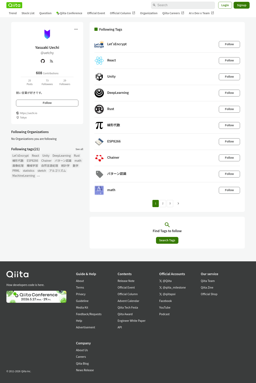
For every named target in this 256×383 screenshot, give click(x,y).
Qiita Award (125, 314)
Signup (241, 5)
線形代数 (18, 160)
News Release (85, 370)
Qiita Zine (207, 287)
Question (45, 13)
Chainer (46, 160)
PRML (16, 170)
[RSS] (51, 61)
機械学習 (32, 165)
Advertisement (85, 327)
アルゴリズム (57, 170)
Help (79, 321)
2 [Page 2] (162, 203)
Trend (13, 13)
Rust (77, 155)
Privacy (80, 294)
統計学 (65, 165)
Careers (81, 357)
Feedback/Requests (89, 314)
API (120, 327)
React (35, 155)
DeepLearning (62, 155)
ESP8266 (32, 160)
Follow (47, 102)
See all (79, 149)
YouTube (164, 307)
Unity (45, 155)
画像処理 (18, 165)
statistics (28, 170)
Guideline (82, 301)
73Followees (47, 82)
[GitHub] (42, 61)
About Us (82, 350)
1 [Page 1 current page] (155, 203)
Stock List (27, 13)
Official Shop (209, 294)
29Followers (64, 82)
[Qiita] (14, 5)
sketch (42, 170)
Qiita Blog (82, 363)
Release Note (126, 281)
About (80, 281)
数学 (75, 165)
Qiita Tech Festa (128, 307)
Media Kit (82, 307)
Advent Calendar (128, 301)
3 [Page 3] (170, 203)
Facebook (165, 301)
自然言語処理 (49, 165)
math (78, 160)
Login (225, 5)
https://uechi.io (28, 113)
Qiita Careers (173, 13)
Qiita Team (208, 281)
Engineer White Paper (132, 321)
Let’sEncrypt (20, 155)
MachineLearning (23, 175)
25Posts (30, 82)
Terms (80, 287)
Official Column (122, 13)
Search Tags (167, 240)
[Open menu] (76, 29)
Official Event (96, 13)
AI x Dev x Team (201, 13)
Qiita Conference (69, 13)
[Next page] (178, 203)
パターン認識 (63, 160)
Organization (148, 13)
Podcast (164, 314)
